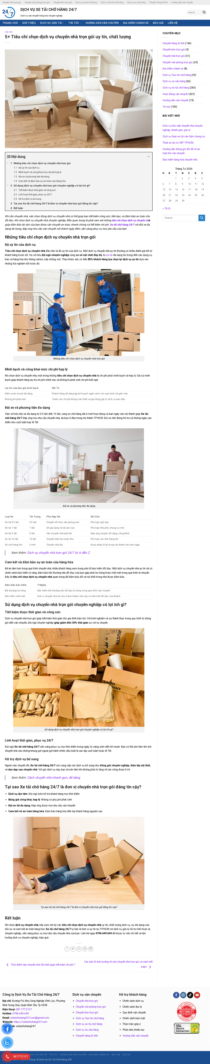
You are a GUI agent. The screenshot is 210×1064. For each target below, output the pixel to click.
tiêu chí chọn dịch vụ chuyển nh (130, 220)
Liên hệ (173, 22)
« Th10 (166, 208)
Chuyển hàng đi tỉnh (158, 2)
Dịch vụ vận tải (52, 23)
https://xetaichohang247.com (30, 1021)
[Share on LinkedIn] (91, 949)
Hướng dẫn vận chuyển (182, 2)
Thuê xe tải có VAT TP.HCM (178, 142)
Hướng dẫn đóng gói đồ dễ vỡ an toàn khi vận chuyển (181, 151)
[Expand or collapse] (149, 156)
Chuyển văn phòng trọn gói (37, 2)
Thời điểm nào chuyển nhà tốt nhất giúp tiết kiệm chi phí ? (40, 964)
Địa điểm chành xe (136, 22)
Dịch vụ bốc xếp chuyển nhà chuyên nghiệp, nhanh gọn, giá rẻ (183, 128)
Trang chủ (10, 22)
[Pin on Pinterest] (84, 949)
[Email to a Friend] (79, 949)
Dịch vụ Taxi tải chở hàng (112, 2)
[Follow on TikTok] (190, 995)
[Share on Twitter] (73, 949)
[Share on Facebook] (67, 949)
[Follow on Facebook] (176, 995)
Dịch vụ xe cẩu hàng (136, 2)
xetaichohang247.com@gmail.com (29, 1017)
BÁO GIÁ (158, 22)
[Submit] (204, 12)
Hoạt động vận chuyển (175, 94)
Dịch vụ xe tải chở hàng (86, 2)
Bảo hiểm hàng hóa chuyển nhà (180, 159)
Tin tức (74, 23)
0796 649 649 (21, 1013)
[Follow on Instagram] (183, 995)
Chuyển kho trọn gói (62, 2)
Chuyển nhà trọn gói (11, 2)
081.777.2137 (24, 1009)
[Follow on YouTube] (197, 995)
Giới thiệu (29, 22)
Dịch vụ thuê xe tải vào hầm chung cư (184, 136)
